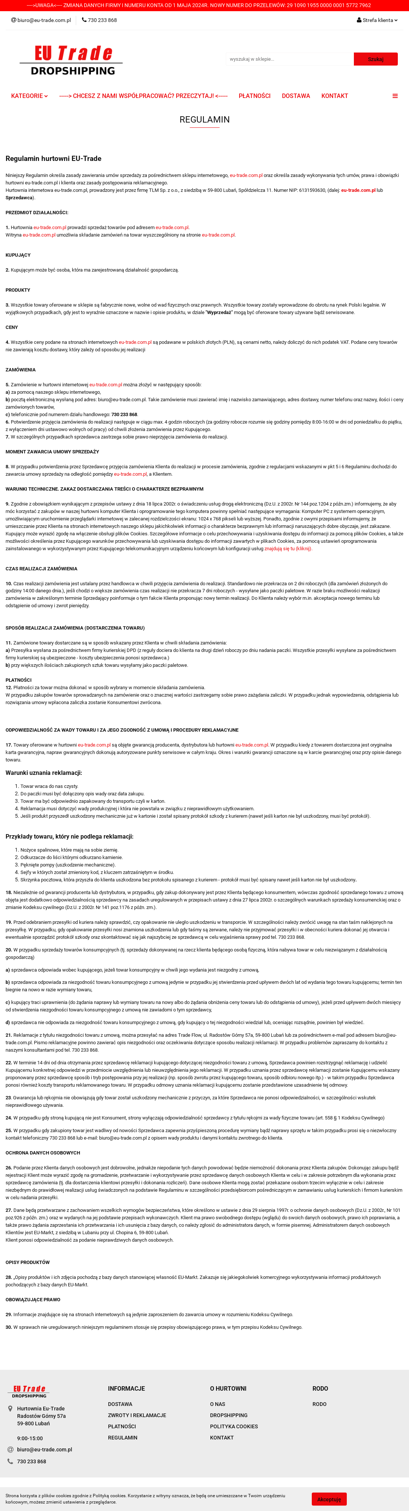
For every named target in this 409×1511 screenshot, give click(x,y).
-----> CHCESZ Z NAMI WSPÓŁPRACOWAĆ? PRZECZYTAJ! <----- (143, 95)
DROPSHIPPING (229, 1415)
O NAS (217, 1404)
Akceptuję (329, 1499)
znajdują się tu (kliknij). (288, 548)
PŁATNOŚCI (255, 95)
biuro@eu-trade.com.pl (44, 1450)
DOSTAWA (296, 95)
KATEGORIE (29, 95)
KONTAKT (334, 95)
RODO (320, 1404)
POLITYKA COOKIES (234, 1426)
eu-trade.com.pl (246, 175)
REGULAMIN (122, 1438)
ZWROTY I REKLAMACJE (137, 1415)
